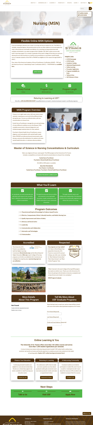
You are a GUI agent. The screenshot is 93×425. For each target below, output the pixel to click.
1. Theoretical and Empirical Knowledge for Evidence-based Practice (39, 212)
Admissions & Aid (42, 3)
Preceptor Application (72, 69)
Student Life (61, 3)
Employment (46, 422)
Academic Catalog (71, 63)
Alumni (76, 3)
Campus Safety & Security (48, 421)
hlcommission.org (25, 253)
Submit (49, 328)
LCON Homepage (71, 59)
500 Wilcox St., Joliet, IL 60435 (30, 421)
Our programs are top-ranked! (56, 247)
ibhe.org (25, 255)
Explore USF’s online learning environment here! (51, 353)
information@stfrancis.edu (29, 423)
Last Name (53, 317)
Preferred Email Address (56, 322)
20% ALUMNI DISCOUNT (28, 101)
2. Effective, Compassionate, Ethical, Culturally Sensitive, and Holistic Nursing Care (43, 215)
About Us (33, 3)
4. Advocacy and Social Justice (28, 221)
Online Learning (70, 67)
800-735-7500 (27, 422)
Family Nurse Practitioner (33, 170)
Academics (53, 3)
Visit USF (46, 394)
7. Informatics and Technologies (29, 231)
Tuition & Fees (70, 75)
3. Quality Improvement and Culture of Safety (33, 218)
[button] (46, 212)
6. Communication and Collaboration (30, 228)
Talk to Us (22, 394)
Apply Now (70, 394)
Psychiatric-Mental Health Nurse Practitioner (54, 170)
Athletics (69, 2)
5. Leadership (24, 225)
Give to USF (84, 3)
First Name (53, 311)
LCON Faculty (70, 61)
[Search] (90, 8)
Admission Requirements (73, 65)
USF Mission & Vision (72, 77)
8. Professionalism (25, 234)
